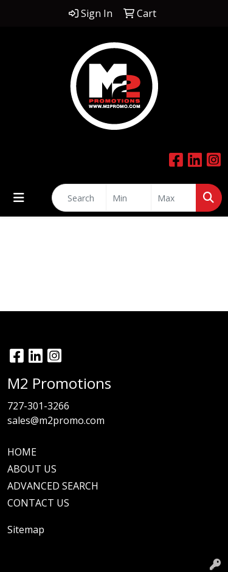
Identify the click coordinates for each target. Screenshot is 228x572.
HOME (21, 452)
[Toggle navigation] (19, 197)
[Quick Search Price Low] (128, 198)
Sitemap (25, 529)
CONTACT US (38, 503)
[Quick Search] (79, 198)
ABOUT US (32, 469)
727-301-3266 (38, 405)
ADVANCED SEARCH (52, 486)
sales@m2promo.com (56, 420)
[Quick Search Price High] (173, 198)
